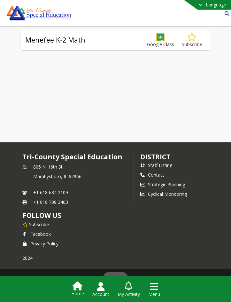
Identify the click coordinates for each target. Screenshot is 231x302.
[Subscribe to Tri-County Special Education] (36, 224)
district (155, 156)
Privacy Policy (40, 244)
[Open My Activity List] (129, 290)
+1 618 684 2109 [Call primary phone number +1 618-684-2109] (50, 192)
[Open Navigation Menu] (154, 290)
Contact (152, 175)
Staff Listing (156, 165)
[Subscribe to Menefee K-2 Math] (192, 40)
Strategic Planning (162, 184)
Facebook (37, 234)
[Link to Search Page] (225, 14)
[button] (160, 40)
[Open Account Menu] (100, 290)
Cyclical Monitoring (163, 194)
